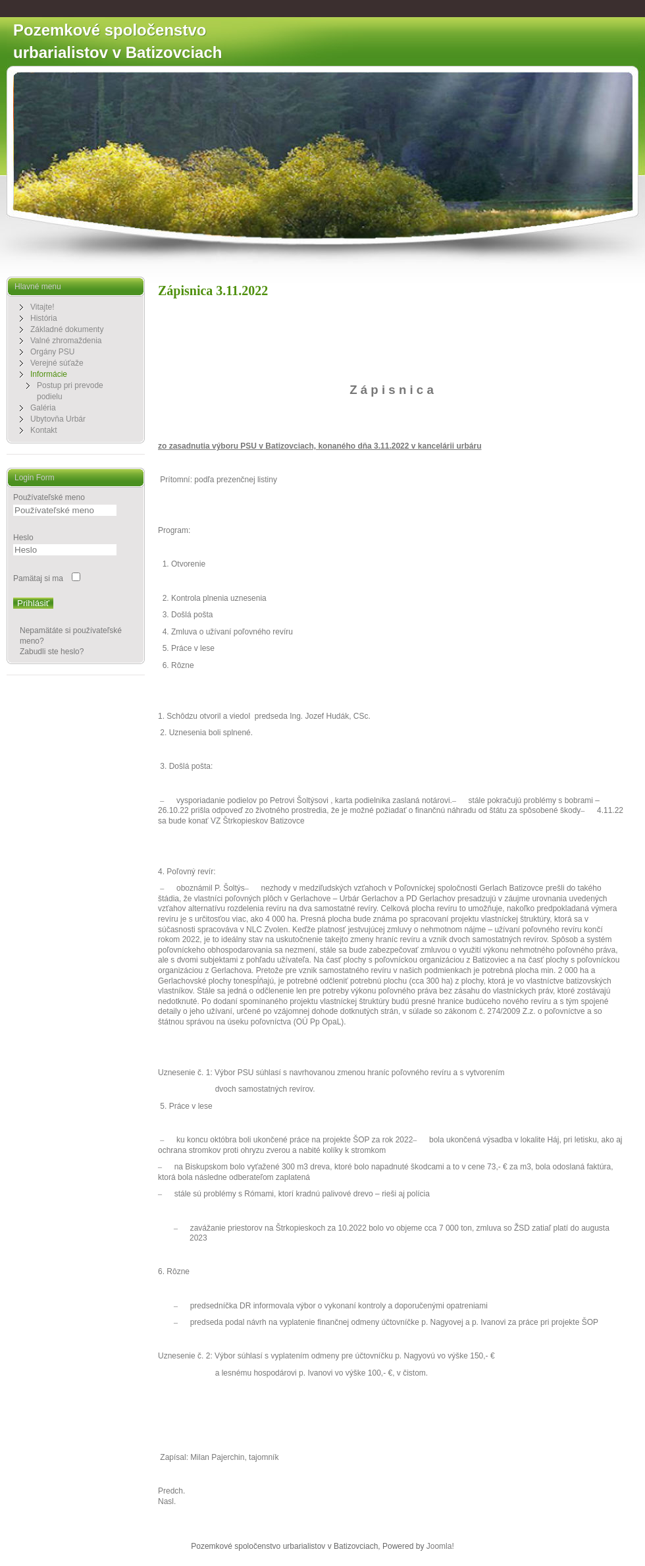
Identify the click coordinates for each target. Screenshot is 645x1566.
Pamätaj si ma (38, 578)
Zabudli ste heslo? (52, 651)
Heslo (23, 537)
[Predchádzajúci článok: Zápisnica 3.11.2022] (171, 1491)
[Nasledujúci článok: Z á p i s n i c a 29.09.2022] (167, 1501)
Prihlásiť (33, 603)
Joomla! (440, 1546)
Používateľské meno (49, 497)
